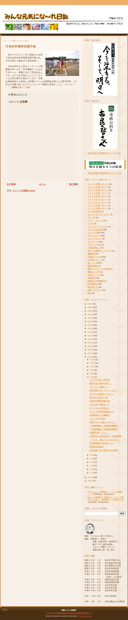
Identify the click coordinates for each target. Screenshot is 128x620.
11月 (92, 363)
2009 (90, 481)
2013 (90, 350)
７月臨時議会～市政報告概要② (103, 426)
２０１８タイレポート (97, 202)
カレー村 (91, 217)
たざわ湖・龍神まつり (99, 404)
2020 (90, 325)
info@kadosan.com (84, 616)
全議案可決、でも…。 (99, 433)
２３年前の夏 (93, 211)
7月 (92, 377)
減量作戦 (91, 254)
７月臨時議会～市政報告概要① (103, 429)
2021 (90, 321)
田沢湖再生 (92, 284)
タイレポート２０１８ (97, 226)
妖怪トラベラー (94, 290)
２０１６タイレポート (97, 199)
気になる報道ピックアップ (99, 251)
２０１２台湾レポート (97, 190)
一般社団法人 (93, 248)
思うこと (91, 263)
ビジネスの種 (93, 232)
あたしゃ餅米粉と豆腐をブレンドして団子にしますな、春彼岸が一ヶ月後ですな (105, 498)
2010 (90, 477)
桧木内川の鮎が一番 (98, 397)
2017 (90, 335)
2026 (90, 304)
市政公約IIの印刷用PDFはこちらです (104, 153)
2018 (90, 332)
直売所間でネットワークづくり (103, 390)
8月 (92, 373)
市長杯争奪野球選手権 (20, 46)
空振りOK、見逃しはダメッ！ (103, 422)
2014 (90, 346)
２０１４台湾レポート (97, 193)
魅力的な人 (92, 287)
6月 (92, 455)
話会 (89, 293)
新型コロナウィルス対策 (98, 269)
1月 (92, 473)
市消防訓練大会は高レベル (101, 443)
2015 (90, 342)
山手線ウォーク (94, 260)
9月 (92, 370)
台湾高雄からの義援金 (99, 415)
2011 (90, 357)
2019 (90, 328)
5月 (92, 458)
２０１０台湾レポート (97, 184)
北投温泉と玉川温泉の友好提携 (103, 450)
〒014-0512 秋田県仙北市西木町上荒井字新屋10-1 (68, 613)
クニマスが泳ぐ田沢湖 (99, 380)
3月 (92, 465)
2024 (90, 311)
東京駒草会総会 (96, 447)
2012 (90, 353)
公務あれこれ (16, 87)
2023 (90, 314)
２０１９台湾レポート (97, 208)
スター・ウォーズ (95, 220)
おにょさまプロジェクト (98, 214)
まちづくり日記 (94, 245)
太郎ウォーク (93, 275)
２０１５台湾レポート (97, 196)
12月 (92, 359)
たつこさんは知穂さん (99, 408)
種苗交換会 (92, 266)
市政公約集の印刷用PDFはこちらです (104, 173)
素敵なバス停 (93, 272)
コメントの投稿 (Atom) (23, 190)
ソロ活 (90, 223)
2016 (90, 339)
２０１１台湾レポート (97, 187)
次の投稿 (11, 184)
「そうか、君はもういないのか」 (104, 440)
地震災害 (91, 278)
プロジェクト (93, 235)
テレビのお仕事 (94, 229)
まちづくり (92, 242)
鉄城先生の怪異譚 (95, 281)
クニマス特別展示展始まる (101, 412)
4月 (92, 462)
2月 (92, 469)
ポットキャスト (94, 239)
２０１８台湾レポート (97, 205)
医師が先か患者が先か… (100, 383)
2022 (90, 318)
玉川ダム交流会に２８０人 (101, 394)
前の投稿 (73, 184)
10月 (92, 366)
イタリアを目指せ (97, 419)
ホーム (42, 184)
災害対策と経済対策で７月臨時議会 (105, 436)
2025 (90, 307)
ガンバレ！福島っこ (98, 387)
